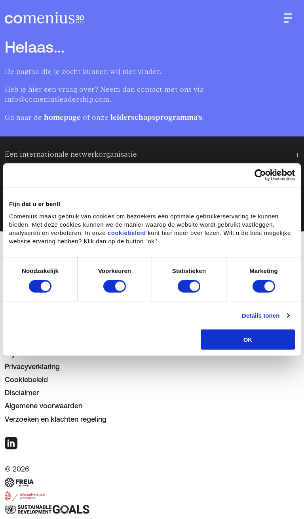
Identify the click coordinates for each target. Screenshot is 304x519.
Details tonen (260, 315)
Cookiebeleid (26, 379)
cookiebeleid (127, 232)
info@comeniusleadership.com (57, 99)
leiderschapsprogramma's (156, 117)
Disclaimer (22, 392)
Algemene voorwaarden (43, 406)
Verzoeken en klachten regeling (55, 419)
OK (248, 339)
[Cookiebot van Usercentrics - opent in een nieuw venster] (260, 175)
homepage (62, 117)
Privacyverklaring (32, 366)
